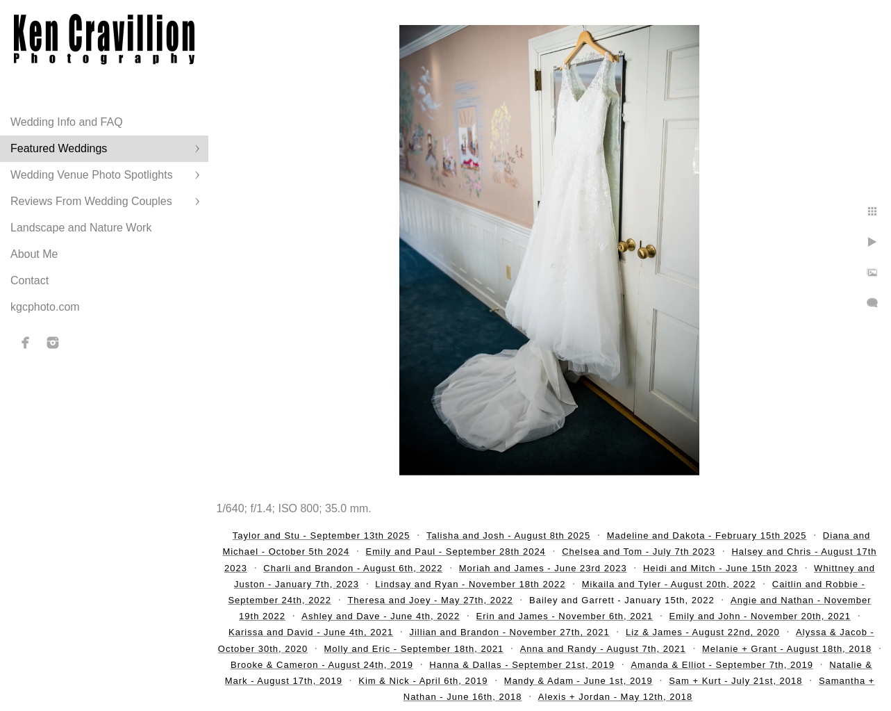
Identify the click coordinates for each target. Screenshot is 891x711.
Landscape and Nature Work (80, 228)
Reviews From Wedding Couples (91, 201)
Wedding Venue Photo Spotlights (91, 175)
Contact (29, 280)
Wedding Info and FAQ (66, 122)
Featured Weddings (58, 148)
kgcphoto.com (45, 307)
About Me (34, 254)
